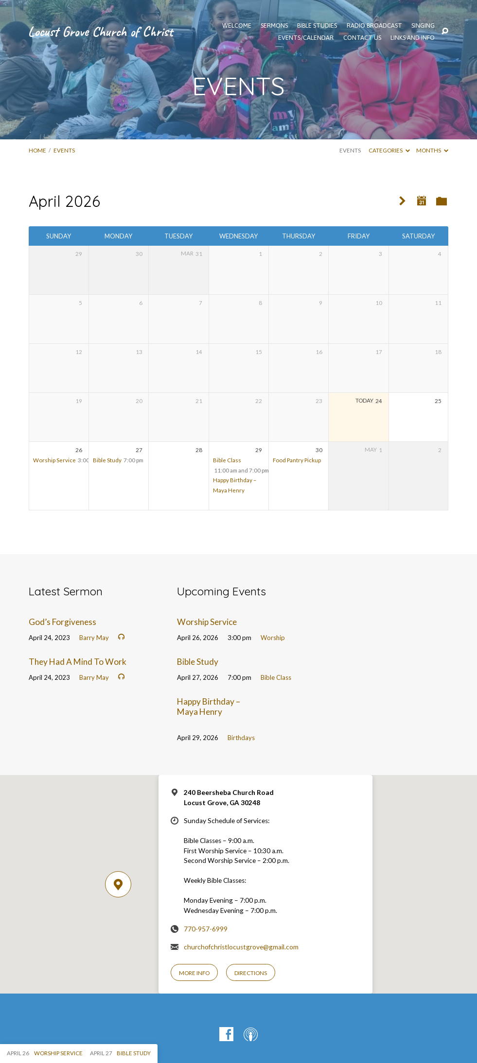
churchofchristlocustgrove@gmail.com (241, 947)
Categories (389, 150)
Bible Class (227, 460)
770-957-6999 (206, 929)
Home (37, 150)
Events (350, 150)
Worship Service (54, 460)
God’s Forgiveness (62, 622)
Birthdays (241, 738)
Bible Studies (317, 26)
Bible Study (107, 460)
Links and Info (412, 38)
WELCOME (236, 26)
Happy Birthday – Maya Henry (208, 706)
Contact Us (362, 38)
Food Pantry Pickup (297, 460)
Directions (250, 973)
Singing (423, 26)
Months (432, 150)
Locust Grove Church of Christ (100, 31)
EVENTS (64, 150)
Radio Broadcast (374, 26)
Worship (273, 637)
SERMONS (274, 26)
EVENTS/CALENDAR (306, 38)
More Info (194, 973)
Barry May (94, 637)
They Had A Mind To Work (77, 662)
